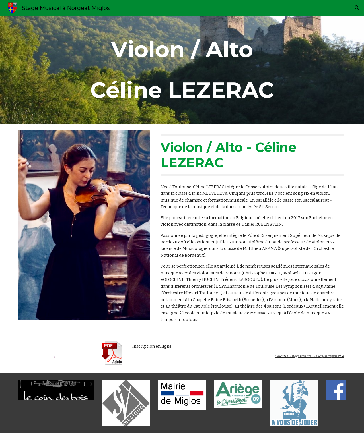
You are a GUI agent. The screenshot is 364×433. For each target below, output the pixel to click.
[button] (357, 8)
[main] (182, 70)
